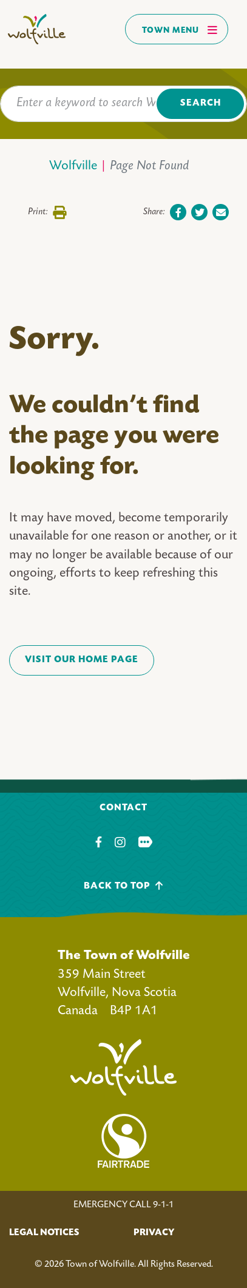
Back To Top (123, 886)
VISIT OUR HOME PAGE (81, 660)
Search (200, 103)
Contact (123, 808)
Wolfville (73, 166)
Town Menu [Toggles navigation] (180, 29)
